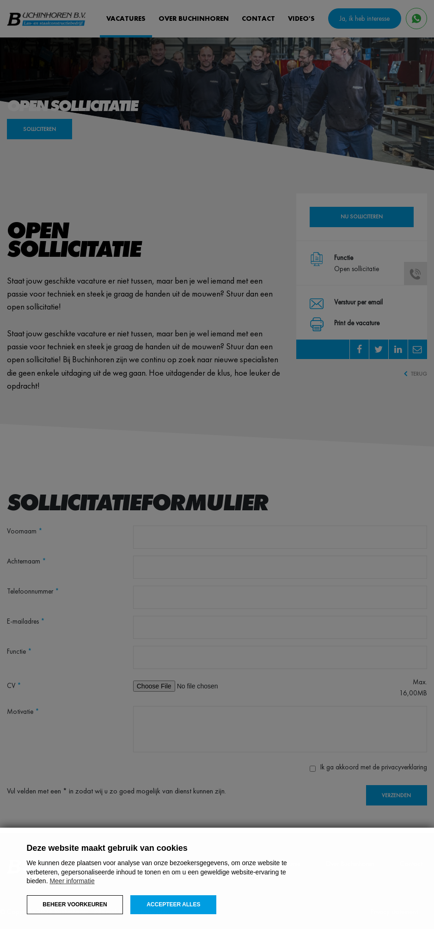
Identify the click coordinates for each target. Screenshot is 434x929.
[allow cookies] (173, 904)
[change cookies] (75, 904)
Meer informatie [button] (71, 881)
